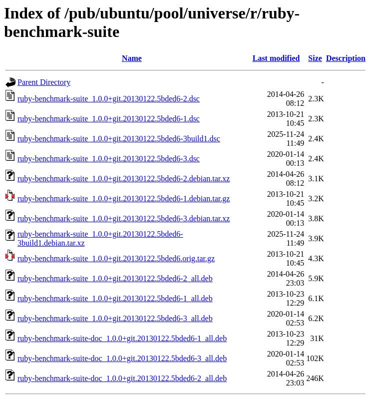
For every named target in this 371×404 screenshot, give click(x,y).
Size (315, 58)
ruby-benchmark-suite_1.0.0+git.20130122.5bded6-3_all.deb (115, 318)
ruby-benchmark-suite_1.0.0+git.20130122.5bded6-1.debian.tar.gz (123, 198)
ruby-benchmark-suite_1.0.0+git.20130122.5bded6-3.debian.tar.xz (123, 218)
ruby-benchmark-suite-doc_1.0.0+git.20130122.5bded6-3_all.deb (122, 358)
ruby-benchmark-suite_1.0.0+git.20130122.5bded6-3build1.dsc (118, 138)
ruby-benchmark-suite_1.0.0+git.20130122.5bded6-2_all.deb (115, 278)
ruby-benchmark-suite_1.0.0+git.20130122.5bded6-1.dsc (108, 118)
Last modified (276, 58)
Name (132, 58)
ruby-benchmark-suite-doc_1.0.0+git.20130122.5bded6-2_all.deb (122, 378)
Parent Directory (43, 82)
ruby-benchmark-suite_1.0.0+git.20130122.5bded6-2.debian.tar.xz (123, 178)
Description (346, 58)
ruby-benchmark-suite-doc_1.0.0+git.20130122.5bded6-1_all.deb (122, 338)
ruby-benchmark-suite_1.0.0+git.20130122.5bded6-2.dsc (108, 98)
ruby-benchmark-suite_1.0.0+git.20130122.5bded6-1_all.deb (115, 298)
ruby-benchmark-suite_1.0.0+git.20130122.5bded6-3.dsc (108, 158)
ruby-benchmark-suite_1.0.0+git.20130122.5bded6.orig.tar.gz (116, 258)
